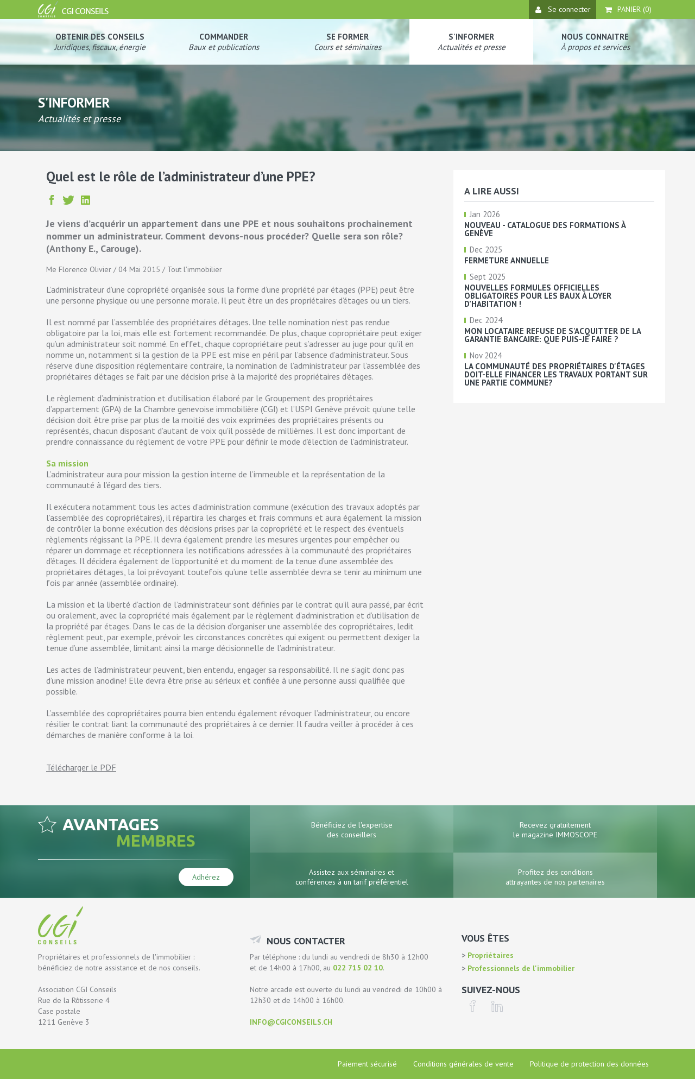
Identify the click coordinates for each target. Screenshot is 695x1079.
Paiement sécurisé (367, 1064)
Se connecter (563, 9)
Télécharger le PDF (81, 767)
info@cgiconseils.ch (291, 1022)
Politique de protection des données (589, 1064)
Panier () (628, 9)
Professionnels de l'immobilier (519, 968)
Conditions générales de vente (463, 1064)
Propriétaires (489, 955)
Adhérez (206, 877)
